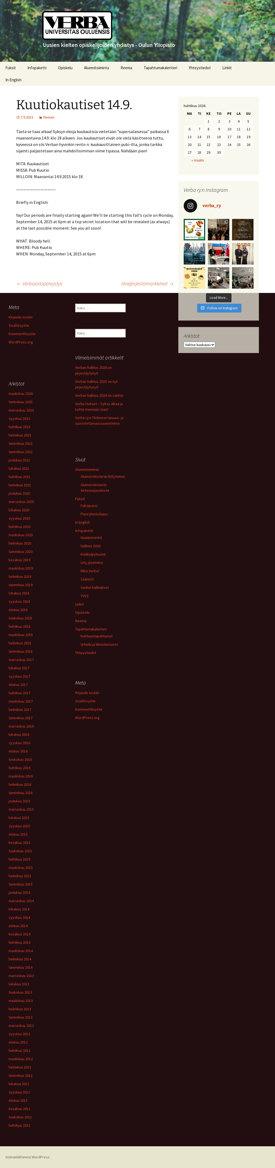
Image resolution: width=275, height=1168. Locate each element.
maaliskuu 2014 (21, 950)
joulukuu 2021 (19, 460)
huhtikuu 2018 (19, 626)
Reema (126, 67)
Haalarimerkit (91, 537)
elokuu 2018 (18, 609)
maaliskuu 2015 (21, 867)
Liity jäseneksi (92, 562)
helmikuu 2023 (20, 435)
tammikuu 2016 (20, 792)
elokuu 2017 (18, 684)
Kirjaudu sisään (20, 317)
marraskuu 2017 (21, 659)
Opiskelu (65, 67)
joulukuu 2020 (19, 493)
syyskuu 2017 (19, 676)
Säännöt (87, 579)
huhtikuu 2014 (19, 942)
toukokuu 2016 (20, 759)
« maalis (197, 160)
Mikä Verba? (90, 570)
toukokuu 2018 (20, 618)
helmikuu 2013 (20, 1009)
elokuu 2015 (18, 834)
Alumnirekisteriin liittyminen (103, 476)
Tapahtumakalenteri (160, 67)
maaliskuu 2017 (21, 701)
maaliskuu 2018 (21, 634)
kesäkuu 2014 (19, 934)
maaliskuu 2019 (21, 568)
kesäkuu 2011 (19, 1108)
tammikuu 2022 (20, 451)
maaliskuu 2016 (21, 776)
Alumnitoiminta (96, 67)
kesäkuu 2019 (19, 559)
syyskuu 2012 (19, 1033)
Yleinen (49, 117)
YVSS (85, 595)
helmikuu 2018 (20, 643)
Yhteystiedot (200, 67)
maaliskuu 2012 (21, 1058)
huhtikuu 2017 (19, 692)
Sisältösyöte (19, 325)
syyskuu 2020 (19, 518)
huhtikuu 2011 (19, 1125)
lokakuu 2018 (19, 593)
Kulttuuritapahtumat (97, 636)
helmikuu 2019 (20, 576)
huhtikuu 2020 (19, 526)
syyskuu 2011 (19, 1092)
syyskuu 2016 (19, 742)
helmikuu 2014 (20, 959)
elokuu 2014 (18, 925)
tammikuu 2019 (20, 584)
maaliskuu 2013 (21, 1000)
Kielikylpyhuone (93, 554)
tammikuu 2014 (20, 967)
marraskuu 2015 (21, 809)
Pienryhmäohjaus (94, 514)
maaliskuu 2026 (21, 393)
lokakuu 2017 (19, 668)
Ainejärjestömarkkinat (147, 283)
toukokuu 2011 (20, 1117)
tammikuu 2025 (20, 401)
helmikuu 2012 (20, 1067)
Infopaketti (36, 67)
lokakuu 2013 (19, 984)
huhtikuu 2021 (19, 476)
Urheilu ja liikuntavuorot (99, 644)
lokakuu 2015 (19, 817)
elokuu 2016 (18, 751)
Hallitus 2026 (90, 545)
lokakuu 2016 (19, 734)
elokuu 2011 (18, 1100)
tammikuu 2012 (20, 1075)
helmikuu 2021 (20, 485)
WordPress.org (21, 342)
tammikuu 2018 (20, 651)
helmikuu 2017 (20, 709)
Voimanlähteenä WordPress (27, 1157)
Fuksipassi (89, 505)
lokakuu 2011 (19, 1083)
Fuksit (10, 67)
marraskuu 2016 (21, 726)
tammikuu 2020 (20, 551)
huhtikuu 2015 (19, 859)
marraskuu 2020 (21, 501)
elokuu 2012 (18, 1042)
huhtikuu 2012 (19, 1050)
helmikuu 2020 (20, 543)
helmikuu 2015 (20, 875)
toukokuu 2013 (20, 992)
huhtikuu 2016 (19, 767)
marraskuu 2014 (21, 900)
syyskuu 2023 (19, 418)
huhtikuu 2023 (19, 426)
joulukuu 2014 (19, 892)
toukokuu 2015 (20, 851)
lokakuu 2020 (19, 510)
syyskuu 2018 (19, 601)
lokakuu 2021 (19, 468)
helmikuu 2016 (20, 784)
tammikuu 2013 (20, 1017)
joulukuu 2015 (19, 801)
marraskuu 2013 (21, 975)
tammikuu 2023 (20, 443)
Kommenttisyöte (22, 333)
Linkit (227, 67)
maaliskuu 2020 (21, 534)
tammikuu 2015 (20, 884)
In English (13, 79)
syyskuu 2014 (19, 917)
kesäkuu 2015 (19, 842)
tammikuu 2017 (20, 717)
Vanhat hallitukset (95, 587)
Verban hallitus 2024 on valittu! (99, 395)
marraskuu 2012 (21, 1025)
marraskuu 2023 (21, 410)
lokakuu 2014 (19, 909)
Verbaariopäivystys (39, 283)
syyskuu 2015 (19, 826)
